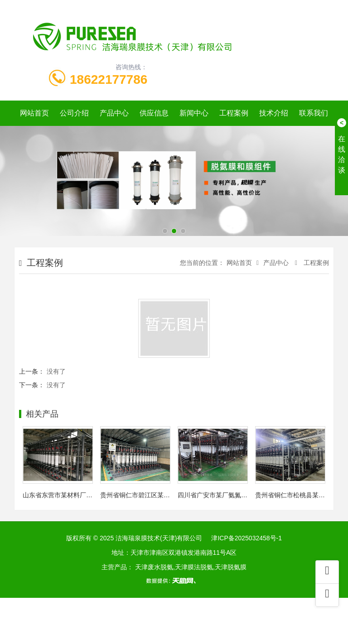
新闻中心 (193, 113)
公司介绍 (74, 113)
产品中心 (114, 113)
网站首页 (34, 113)
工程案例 (233, 113)
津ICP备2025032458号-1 (246, 538)
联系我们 (313, 113)
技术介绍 (273, 113)
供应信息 (154, 113)
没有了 (56, 371)
